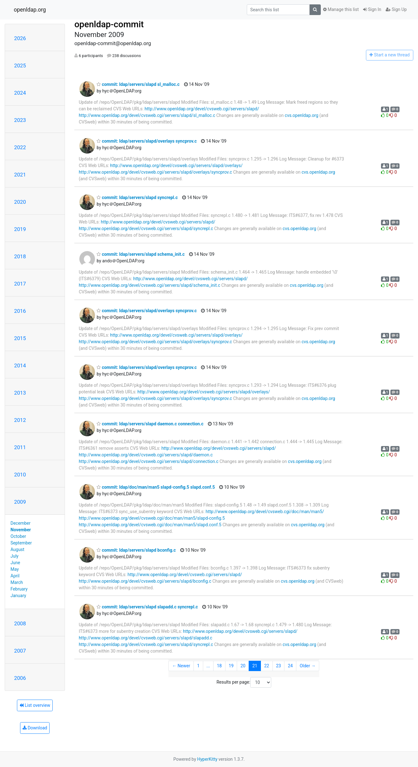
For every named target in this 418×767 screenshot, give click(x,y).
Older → (308, 665)
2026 (20, 38)
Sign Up (396, 9)
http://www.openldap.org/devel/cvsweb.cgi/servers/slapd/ (202, 108)
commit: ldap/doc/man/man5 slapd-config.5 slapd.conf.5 (156, 487)
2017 (20, 284)
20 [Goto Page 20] (243, 665)
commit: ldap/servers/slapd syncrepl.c (137, 197)
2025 (20, 65)
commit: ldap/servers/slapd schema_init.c (141, 254)
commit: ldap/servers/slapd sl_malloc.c (138, 84)
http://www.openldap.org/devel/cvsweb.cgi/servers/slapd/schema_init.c (149, 285)
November (21, 529)
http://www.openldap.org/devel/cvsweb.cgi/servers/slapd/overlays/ (176, 165)
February (19, 588)
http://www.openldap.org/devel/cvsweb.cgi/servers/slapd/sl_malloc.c (147, 115)
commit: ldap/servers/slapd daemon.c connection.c (150, 423)
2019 (20, 229)
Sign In (372, 9)
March (17, 582)
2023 (20, 120)
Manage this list (341, 9)
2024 (20, 93)
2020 (20, 202)
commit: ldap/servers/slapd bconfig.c (136, 550)
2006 (20, 678)
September (21, 542)
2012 (20, 420)
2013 (20, 393)
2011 (20, 447)
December (21, 523)
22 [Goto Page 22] (266, 665)
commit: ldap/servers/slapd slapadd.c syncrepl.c (147, 606)
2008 (20, 623)
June (15, 562)
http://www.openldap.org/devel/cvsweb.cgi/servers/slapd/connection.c (148, 461)
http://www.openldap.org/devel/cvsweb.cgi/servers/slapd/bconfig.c (145, 581)
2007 (20, 651)
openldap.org (30, 10)
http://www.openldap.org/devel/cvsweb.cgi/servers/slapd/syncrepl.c (146, 228)
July (15, 556)
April (15, 575)
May (15, 569)
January (18, 595)
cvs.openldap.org (301, 115)
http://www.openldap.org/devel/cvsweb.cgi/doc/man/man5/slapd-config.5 (152, 518)
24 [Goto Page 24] (290, 665)
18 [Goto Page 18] (219, 665)
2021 (20, 174)
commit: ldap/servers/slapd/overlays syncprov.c (147, 141)
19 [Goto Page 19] (231, 665)
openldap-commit (109, 24)
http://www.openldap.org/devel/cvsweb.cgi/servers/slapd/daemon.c (146, 454)
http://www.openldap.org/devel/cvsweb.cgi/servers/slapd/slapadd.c (145, 637)
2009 (20, 502)
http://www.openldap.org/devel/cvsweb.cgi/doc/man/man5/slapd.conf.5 (150, 524)
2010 (20, 474)
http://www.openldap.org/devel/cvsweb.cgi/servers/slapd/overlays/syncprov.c (155, 172)
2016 (20, 311)
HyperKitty (207, 759)
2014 (20, 365)
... (208, 665)
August (17, 549)
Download (35, 727)
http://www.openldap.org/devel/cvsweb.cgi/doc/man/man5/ (265, 511)
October (18, 536)
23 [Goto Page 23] (278, 665)
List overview (34, 705)
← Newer (181, 665)
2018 (20, 256)
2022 (20, 147)
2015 (20, 338)
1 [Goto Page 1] (198, 665)
